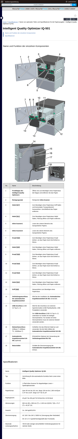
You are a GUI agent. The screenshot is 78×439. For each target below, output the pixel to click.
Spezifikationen (13, 22)
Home (5, 22)
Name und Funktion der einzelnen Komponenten (20, 33)
